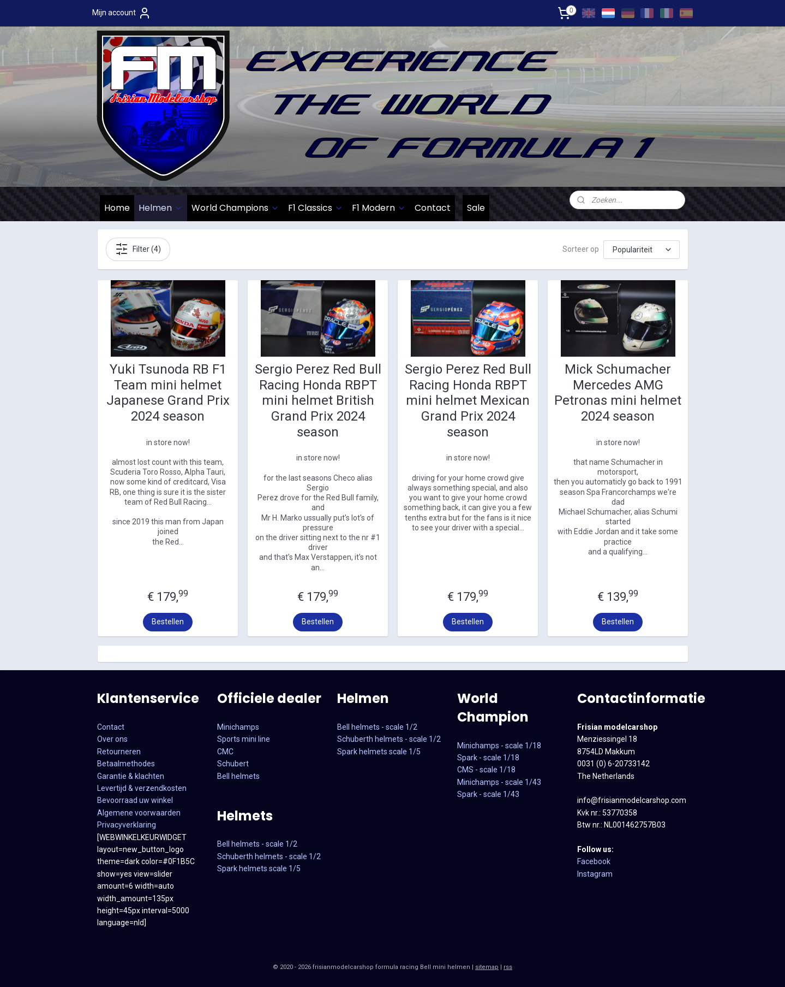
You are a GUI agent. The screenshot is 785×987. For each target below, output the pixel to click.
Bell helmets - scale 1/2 (257, 844)
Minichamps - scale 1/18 (499, 745)
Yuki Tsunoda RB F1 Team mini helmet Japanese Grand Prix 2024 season (167, 393)
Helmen (161, 208)
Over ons (112, 739)
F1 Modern (379, 208)
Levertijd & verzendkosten (142, 788)
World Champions (235, 208)
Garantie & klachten (130, 776)
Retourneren (119, 751)
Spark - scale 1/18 (488, 757)
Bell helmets (238, 776)
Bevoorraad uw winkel (135, 800)
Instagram (595, 874)
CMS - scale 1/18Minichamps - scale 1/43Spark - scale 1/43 (499, 782)
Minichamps (238, 727)
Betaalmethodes (126, 763)
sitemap (487, 967)
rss (508, 967)
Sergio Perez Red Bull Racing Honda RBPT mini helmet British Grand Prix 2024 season (317, 401)
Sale (476, 208)
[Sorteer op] (641, 249)
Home (117, 208)
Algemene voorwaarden (139, 812)
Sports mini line (243, 739)
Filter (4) (137, 249)
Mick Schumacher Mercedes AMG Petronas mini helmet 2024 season (617, 393)
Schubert (233, 763)
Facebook (593, 861)
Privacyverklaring (126, 824)
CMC (225, 751)
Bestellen (168, 621)
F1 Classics (315, 208)
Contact (433, 208)
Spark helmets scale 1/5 (259, 868)
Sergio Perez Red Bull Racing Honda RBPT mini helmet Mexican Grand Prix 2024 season (467, 401)
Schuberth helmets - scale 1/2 (269, 856)
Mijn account (121, 13)
